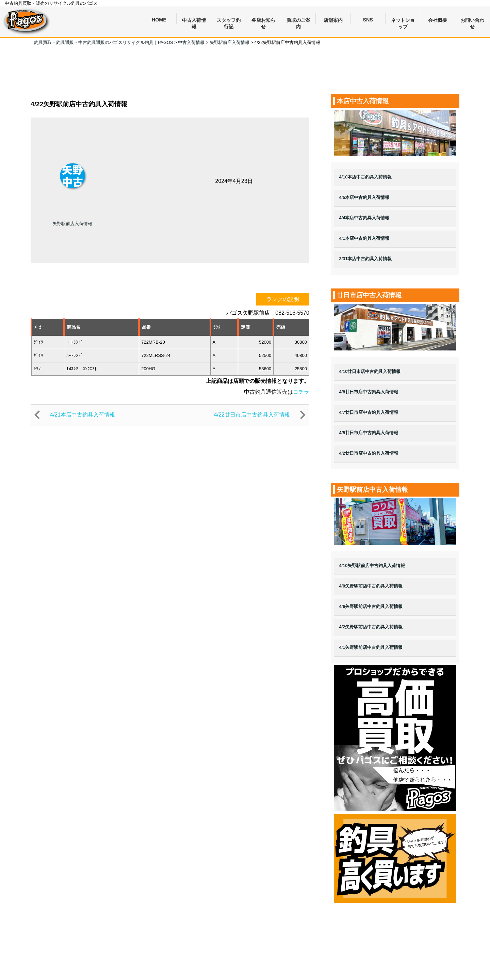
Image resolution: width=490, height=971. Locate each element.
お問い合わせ (472, 21)
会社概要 (437, 20)
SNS (368, 19)
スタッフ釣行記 (229, 21)
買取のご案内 (298, 21)
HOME (159, 19)
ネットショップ (403, 21)
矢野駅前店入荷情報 (72, 223)
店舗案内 (333, 20)
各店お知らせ (263, 21)
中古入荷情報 (194, 21)
